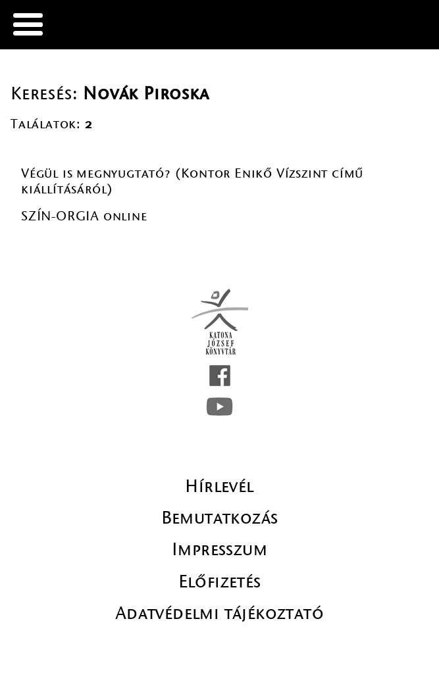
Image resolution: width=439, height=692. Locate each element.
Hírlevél (219, 486)
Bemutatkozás (219, 518)
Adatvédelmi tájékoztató (219, 613)
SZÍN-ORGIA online (84, 216)
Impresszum (219, 549)
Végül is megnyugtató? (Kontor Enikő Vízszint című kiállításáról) (192, 181)
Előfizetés (219, 581)
